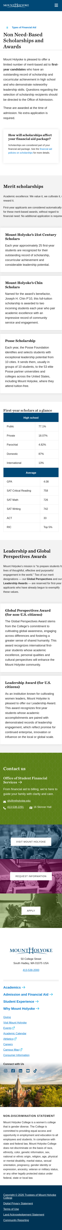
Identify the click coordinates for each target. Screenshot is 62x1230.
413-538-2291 (15, 807)
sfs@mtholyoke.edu (19, 800)
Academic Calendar (14, 1033)
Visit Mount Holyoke (15, 1022)
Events (7, 1028)
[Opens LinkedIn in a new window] (20, 1071)
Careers (8, 1044)
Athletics (8, 1039)
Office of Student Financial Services (25, 780)
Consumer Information (16, 1055)
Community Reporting (16, 1220)
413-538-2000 (31, 970)
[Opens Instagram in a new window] (5, 1071)
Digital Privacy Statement (18, 1203)
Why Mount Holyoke (19, 1008)
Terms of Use (11, 1209)
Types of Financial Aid (24, 27)
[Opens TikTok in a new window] (35, 1071)
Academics (12, 987)
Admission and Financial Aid (25, 994)
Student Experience (18, 1001)
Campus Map (11, 1049)
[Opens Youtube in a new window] (27, 1071)
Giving (7, 1017)
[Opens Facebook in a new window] (13, 1071)
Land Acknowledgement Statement (23, 1214)
